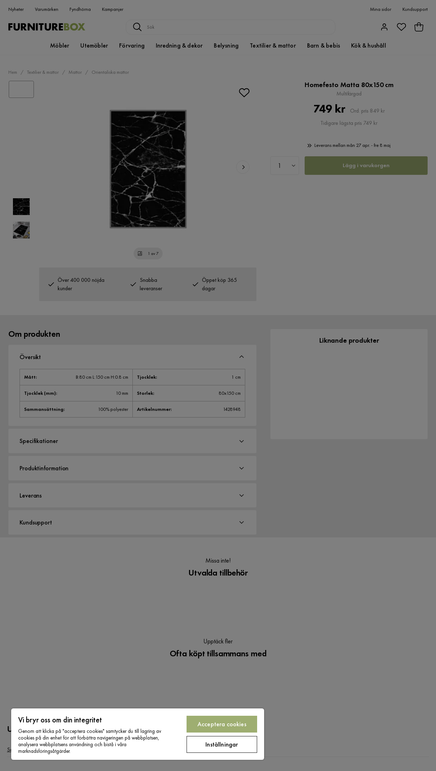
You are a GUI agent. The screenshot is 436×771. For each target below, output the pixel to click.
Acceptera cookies (221, 724)
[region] (137, 734)
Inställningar (221, 744)
